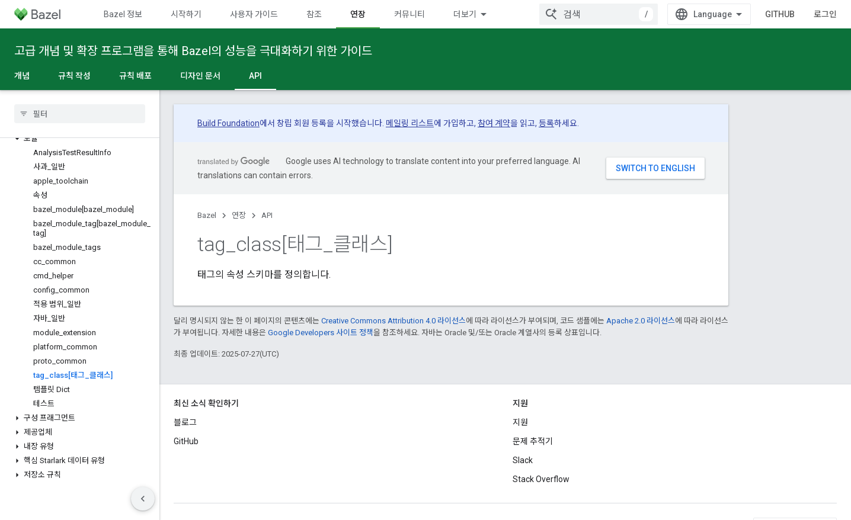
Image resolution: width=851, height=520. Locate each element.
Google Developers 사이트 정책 (320, 332)
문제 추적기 (533, 441)
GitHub (780, 14)
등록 (546, 123)
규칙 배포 (135, 76)
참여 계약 (494, 123)
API (267, 215)
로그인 (825, 14)
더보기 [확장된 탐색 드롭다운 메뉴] (464, 14)
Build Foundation (228, 123)
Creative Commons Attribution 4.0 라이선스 (393, 320)
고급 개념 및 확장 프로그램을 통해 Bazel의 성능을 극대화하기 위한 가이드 (193, 51)
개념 (22, 76)
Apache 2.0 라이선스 (640, 320)
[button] (79, 138)
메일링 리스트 (410, 123)
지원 (520, 422)
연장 (239, 215)
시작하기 (186, 14)
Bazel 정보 (123, 14)
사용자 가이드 (254, 14)
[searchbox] (79, 113)
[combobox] (598, 14)
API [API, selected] (255, 76)
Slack (523, 460)
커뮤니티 (409, 14)
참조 (314, 14)
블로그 (185, 422)
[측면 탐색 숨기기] (143, 499)
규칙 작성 (74, 76)
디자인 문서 (200, 76)
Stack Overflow (541, 479)
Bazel (206, 215)
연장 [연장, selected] (358, 14)
